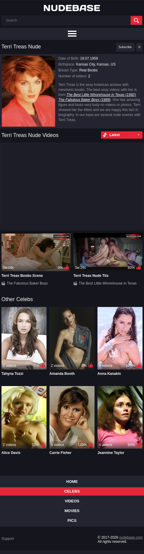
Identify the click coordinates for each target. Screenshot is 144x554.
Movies (72, 511)
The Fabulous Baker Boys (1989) (84, 100)
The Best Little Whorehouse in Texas (108, 283)
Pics (72, 520)
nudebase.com (131, 537)
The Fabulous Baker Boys (27, 283)
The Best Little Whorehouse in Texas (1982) (101, 95)
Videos (72, 501)
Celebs (72, 491)
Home (72, 481)
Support (7, 539)
